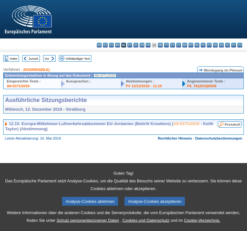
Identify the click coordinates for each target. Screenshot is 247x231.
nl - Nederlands (197, 45)
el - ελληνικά (135, 45)
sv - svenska (239, 45)
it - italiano (166, 45)
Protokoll (232, 124)
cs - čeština (111, 45)
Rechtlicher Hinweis (175, 138)
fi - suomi (233, 45)
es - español (105, 45)
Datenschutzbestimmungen (218, 138)
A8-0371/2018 (18, 86)
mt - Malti (190, 45)
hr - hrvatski (160, 45)
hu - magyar (184, 45)
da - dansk (117, 45)
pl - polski (203, 45)
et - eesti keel (129, 45)
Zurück (33, 58)
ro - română (215, 45)
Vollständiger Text (78, 58)
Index (13, 58)
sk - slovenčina (221, 45)
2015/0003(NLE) (36, 70)
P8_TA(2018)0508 (201, 86)
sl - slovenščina (227, 45)
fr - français (148, 45)
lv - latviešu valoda (172, 45)
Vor (46, 58)
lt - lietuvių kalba (178, 45)
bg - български (99, 45)
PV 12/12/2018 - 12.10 (144, 86)
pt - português (209, 45)
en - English (142, 45)
